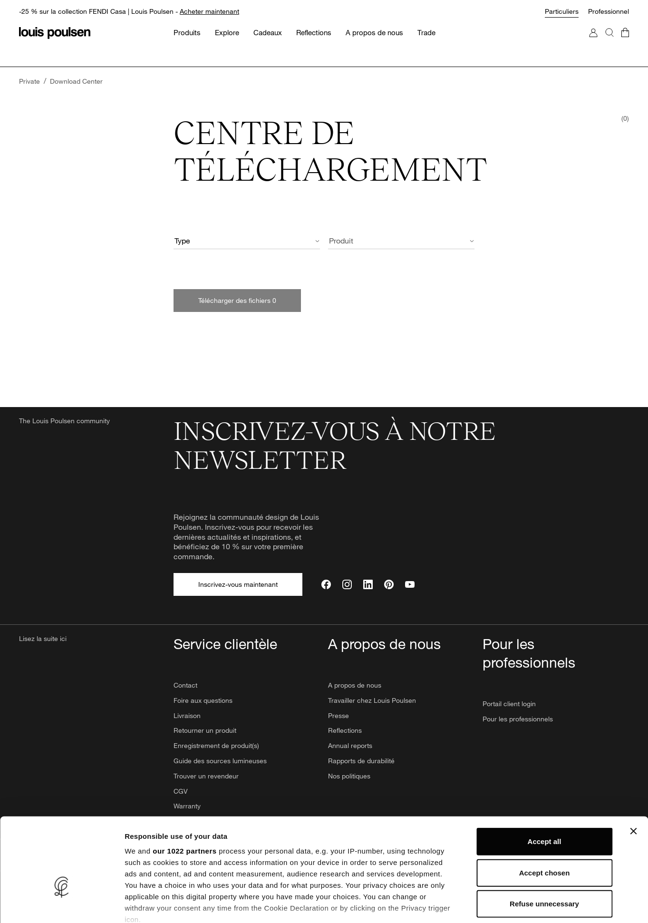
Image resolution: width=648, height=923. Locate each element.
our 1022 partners (184, 787)
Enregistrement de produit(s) (216, 745)
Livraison (187, 715)
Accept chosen (544, 809)
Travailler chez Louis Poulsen (372, 700)
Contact (185, 685)
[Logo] (54, 33)
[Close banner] (633, 767)
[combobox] (247, 242)
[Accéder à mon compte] (593, 42)
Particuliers (562, 11)
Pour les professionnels (518, 719)
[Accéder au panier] (625, 42)
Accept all (544, 778)
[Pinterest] (389, 584)
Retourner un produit (205, 730)
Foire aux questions (203, 700)
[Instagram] (347, 584)
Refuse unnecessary (544, 840)
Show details (499, 904)
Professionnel (608, 11)
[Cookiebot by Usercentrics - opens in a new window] (61, 904)
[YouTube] (410, 584)
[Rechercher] (609, 42)
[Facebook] (326, 584)
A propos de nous (354, 685)
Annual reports (350, 745)
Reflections (345, 730)
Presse (338, 715)
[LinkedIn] (368, 584)
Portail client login (509, 704)
